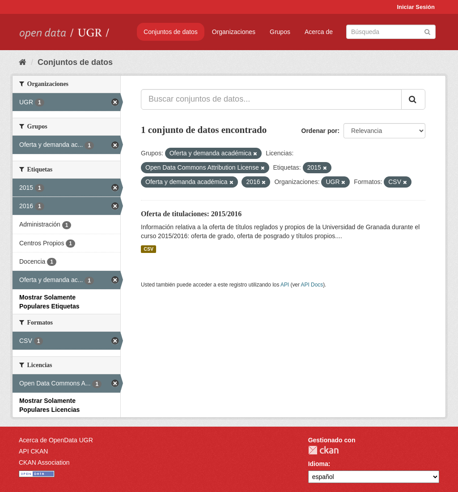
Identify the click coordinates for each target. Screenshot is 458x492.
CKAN (323, 450)
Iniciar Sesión (416, 7)
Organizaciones (233, 31)
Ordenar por (319, 130)
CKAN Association (44, 462)
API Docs (312, 285)
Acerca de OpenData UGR (56, 440)
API (284, 285)
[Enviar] (427, 31)
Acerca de (319, 31)
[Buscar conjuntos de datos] (391, 32)
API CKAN (33, 451)
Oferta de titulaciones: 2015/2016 (191, 214)
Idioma (318, 463)
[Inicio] (22, 62)
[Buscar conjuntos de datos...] (271, 99)
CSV (148, 249)
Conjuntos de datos (171, 31)
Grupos (280, 31)
